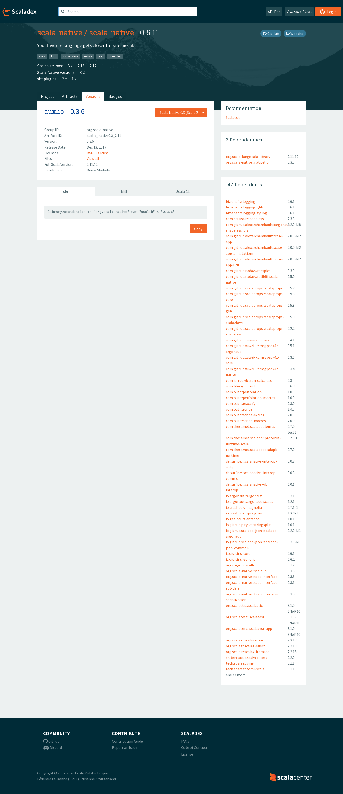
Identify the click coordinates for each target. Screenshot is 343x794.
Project (47, 96)
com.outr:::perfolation (244, 392)
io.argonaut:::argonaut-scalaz (249, 501)
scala (42, 56)
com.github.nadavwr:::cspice (248, 270)
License (187, 754)
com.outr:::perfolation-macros (250, 397)
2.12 (93, 65)
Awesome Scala (299, 11)
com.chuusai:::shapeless (245, 218)
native (88, 56)
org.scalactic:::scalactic (244, 605)
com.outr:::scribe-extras (245, 414)
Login (328, 11)
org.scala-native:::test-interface (251, 576)
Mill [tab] (124, 191)
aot (100, 56)
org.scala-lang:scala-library (248, 156)
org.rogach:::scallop (241, 565)
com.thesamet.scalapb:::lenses (250, 426)
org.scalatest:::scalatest (245, 617)
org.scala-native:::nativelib (247, 162)
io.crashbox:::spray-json (244, 513)
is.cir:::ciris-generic (240, 559)
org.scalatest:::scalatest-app (249, 628)
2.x (64, 78)
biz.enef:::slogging (240, 201)
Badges (115, 96)
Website (295, 33)
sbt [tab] (66, 191)
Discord (52, 747)
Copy (198, 228)
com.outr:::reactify (240, 403)
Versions (93, 96)
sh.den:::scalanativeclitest (246, 657)
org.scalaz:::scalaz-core (244, 640)
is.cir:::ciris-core (238, 553)
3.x (70, 65)
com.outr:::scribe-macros (246, 420)
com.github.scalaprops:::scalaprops (254, 288)
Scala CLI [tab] (183, 191)
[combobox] (181, 112)
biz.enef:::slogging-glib (244, 207)
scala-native (59, 32)
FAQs (185, 741)
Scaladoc (233, 117)
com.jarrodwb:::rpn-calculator (250, 380)
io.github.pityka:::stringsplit (248, 524)
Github (51, 741)
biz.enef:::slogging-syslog (246, 213)
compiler (115, 56)
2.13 (81, 65)
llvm (54, 56)
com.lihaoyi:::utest (240, 386)
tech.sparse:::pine (240, 663)
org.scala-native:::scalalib (246, 571)
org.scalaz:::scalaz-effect (245, 646)
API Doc (274, 11)
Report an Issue (124, 747)
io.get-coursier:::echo (243, 519)
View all (93, 158)
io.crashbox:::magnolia (244, 507)
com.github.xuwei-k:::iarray (247, 340)
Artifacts (70, 96)
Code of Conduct (194, 747)
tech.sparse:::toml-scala (245, 669)
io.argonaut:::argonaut (244, 495)
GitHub (271, 33)
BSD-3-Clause (98, 152)
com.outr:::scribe (239, 409)
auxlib (54, 111)
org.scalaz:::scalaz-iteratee (247, 651)
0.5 (82, 72)
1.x (74, 78)
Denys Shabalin (99, 170)
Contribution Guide (127, 741)
